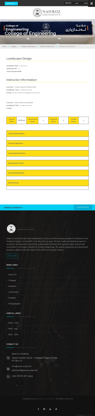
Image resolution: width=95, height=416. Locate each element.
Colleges (14, 46)
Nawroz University (46, 399)
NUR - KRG (13, 334)
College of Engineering (28, 46)
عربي (76, 3)
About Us (12, 274)
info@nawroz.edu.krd (21, 366)
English (68, 3)
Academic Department (47, 46)
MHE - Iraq (13, 329)
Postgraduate (14, 304)
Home (4, 46)
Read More (12, 256)
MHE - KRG (13, 323)
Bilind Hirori (88, 415)
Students (12, 286)
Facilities (12, 298)
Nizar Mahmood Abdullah (24, 102)
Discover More (83, 207)
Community (13, 292)
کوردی (86, 3)
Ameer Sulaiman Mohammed (25, 87)
